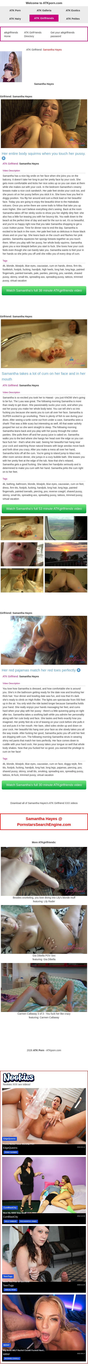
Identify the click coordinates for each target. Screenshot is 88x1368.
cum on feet (77, 484)
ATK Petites (73, 18)
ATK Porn (15, 10)
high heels (47, 269)
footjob (17, 269)
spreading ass (37, 276)
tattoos (69, 276)
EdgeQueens (10, 1139)
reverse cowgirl (57, 491)
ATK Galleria (44, 10)
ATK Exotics (73, 10)
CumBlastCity (10, 1207)
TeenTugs (8, 1276)
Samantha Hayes (22, 96)
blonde (10, 265)
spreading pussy (55, 276)
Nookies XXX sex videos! (16, 1084)
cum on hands (57, 265)
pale (36, 273)
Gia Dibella (49, 959)
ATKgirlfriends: (47, 842)
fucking (26, 269)
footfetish (8, 269)
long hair (59, 269)
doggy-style (70, 763)
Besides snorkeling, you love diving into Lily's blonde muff (44, 897)
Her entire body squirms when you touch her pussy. (44, 153)
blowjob (19, 265)
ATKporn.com (53, 1050)
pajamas (61, 767)
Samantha (8, 175)
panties (44, 273)
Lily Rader (49, 901)
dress (69, 265)
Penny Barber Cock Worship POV (18, 1144)
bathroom (21, 484)
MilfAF (6, 1345)
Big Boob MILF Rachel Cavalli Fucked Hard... (24, 1350)
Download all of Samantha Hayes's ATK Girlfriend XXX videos (44, 803)
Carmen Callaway (49, 1017)
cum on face (56, 763)
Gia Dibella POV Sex (44, 955)
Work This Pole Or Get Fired (16, 1282)
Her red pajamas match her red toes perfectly (39, 670)
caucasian (42, 265)
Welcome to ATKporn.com (44, 3)
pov (61, 273)
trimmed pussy (74, 495)
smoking (42, 771)
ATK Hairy (15, 18)
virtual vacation (18, 280)
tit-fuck (15, 775)
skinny (13, 276)
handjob (36, 269)
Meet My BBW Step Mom (14, 1213)
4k (4, 265)
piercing (53, 273)
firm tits (78, 265)
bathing (11, 484)
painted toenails (23, 273)
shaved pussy (74, 491)
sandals (68, 273)
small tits (23, 276)
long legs (70, 269)
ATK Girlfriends (44, 18)
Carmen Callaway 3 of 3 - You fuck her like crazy (44, 1013)
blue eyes (30, 265)
